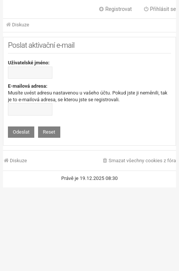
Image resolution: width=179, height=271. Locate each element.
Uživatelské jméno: (29, 62)
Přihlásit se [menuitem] (159, 9)
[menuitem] (139, 160)
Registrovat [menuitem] (115, 9)
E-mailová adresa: (27, 86)
